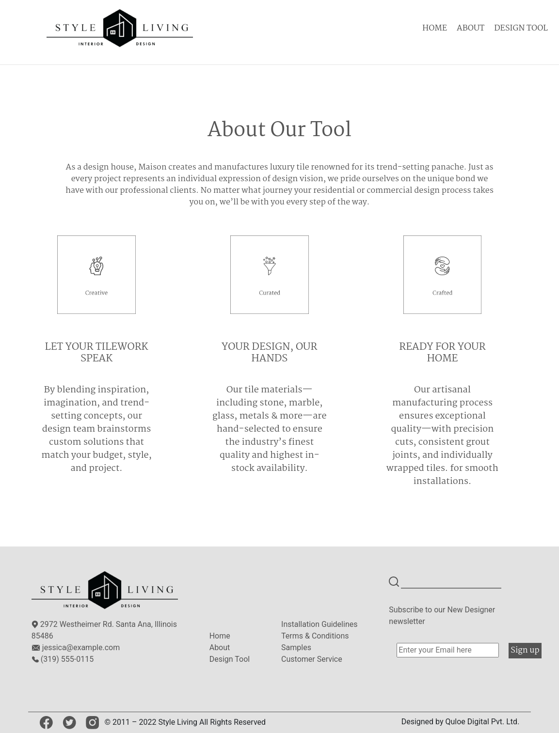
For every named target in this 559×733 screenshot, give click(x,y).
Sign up (525, 650)
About (219, 647)
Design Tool (229, 659)
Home (219, 635)
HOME (434, 28)
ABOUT (470, 28)
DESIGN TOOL (521, 28)
